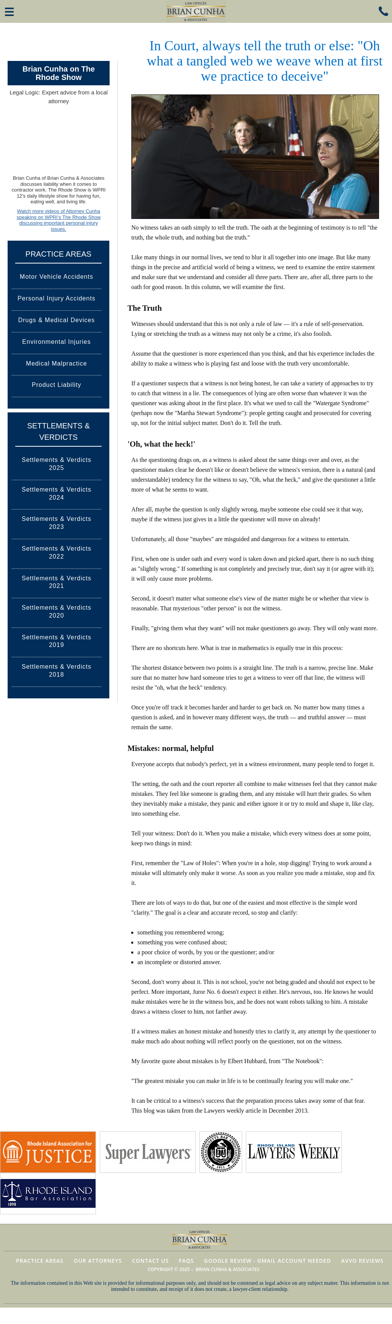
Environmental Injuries (56, 342)
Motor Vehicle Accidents (56, 276)
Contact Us (150, 1260)
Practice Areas (40, 1260)
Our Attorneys (98, 1260)
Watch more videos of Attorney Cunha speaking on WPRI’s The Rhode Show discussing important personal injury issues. (59, 220)
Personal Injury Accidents (57, 298)
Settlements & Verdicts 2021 (56, 582)
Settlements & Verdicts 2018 (56, 670)
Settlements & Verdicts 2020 (56, 611)
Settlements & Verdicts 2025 (56, 464)
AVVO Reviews (362, 1260)
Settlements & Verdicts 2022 (56, 552)
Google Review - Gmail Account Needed (267, 1260)
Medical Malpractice (56, 363)
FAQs (186, 1260)
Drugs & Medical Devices (56, 320)
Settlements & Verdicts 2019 (56, 641)
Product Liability (56, 385)
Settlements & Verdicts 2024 (56, 493)
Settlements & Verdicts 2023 (56, 523)
